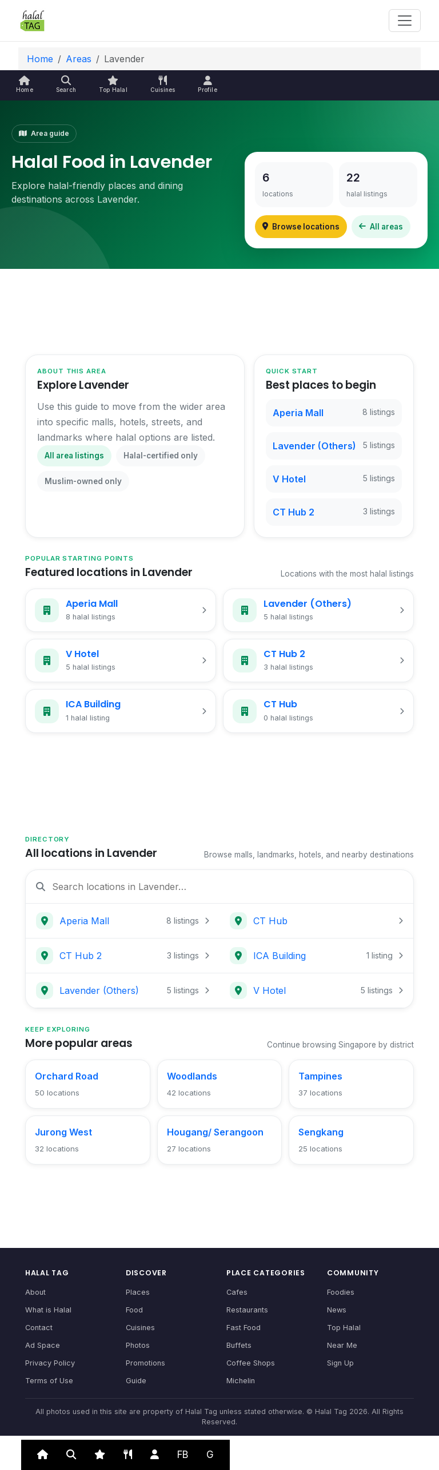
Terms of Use (49, 1380)
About (35, 1292)
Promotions (145, 1363)
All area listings (74, 455)
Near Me (342, 1345)
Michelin (240, 1380)
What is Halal (48, 1310)
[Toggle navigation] (405, 20)
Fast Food (243, 1327)
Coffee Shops (250, 1363)
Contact (39, 1327)
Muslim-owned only (83, 481)
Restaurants (247, 1310)
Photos (138, 1345)
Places (138, 1292)
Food (134, 1310)
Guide (136, 1380)
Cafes (237, 1292)
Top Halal (344, 1327)
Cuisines (140, 1327)
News (336, 1310)
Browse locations (301, 226)
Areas (78, 59)
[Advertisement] (219, 310)
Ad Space (42, 1345)
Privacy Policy (50, 1363)
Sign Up (340, 1363)
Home (40, 59)
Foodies (340, 1292)
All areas (381, 226)
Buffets (239, 1345)
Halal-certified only (160, 455)
